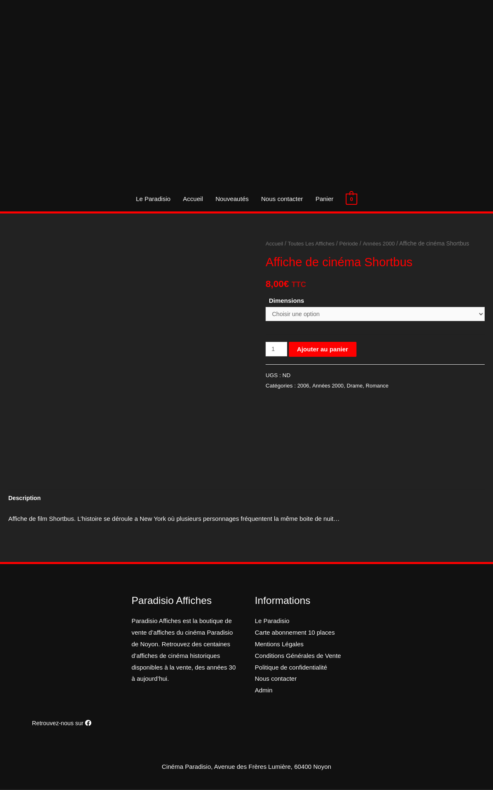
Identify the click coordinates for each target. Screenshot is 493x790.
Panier (324, 198)
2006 (303, 387)
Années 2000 (383, 243)
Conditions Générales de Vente (298, 656)
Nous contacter (282, 198)
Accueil (193, 198)
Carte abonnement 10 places (295, 633)
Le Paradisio (153, 198)
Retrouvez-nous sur (61, 723)
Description (25, 498)
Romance (381, 387)
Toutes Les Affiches (313, 243)
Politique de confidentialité (291, 668)
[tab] (25, 499)
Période (353, 243)
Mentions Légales (279, 644)
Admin (264, 690)
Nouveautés (232, 198)
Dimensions (286, 300)
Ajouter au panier (323, 349)
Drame (357, 387)
